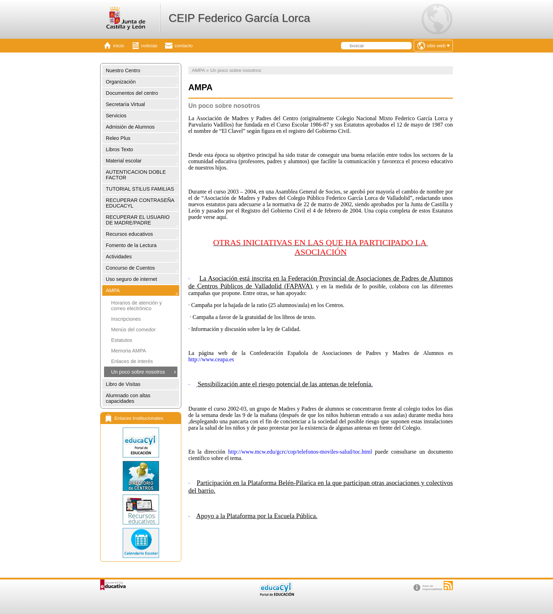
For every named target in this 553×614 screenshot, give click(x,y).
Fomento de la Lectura (131, 245)
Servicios (116, 115)
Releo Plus (118, 138)
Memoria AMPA (128, 351)
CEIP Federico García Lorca (239, 18)
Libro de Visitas (123, 384)
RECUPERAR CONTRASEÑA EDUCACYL (140, 203)
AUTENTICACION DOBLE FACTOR (136, 174)
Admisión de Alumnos (130, 127)
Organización (121, 82)
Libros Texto (119, 149)
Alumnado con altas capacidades (128, 398)
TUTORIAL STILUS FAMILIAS (140, 189)
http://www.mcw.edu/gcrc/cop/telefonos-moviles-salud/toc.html (301, 452)
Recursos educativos (129, 234)
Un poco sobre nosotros (138, 372)
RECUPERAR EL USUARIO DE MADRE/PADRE (138, 220)
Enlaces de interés (132, 361)
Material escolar (124, 161)
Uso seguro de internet (131, 279)
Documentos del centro (132, 93)
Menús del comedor (133, 329)
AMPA (113, 290)
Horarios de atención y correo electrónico (136, 305)
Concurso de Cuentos (130, 268)
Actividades (119, 256)
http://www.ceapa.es (211, 359)
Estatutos (121, 340)
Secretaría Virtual (125, 104)
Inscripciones (126, 319)
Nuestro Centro (123, 70)
